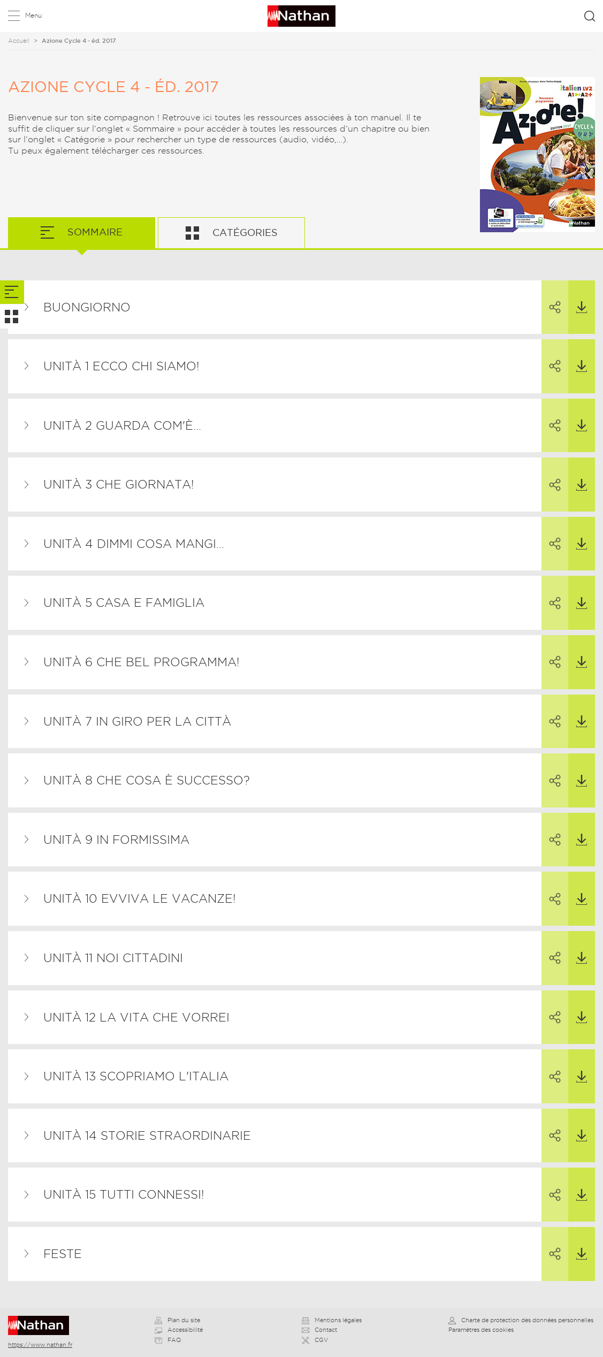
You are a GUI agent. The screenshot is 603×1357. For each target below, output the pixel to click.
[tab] (12, 292)
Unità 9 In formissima (116, 839)
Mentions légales (332, 1320)
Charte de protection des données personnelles (520, 1320)
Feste (62, 1253)
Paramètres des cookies (481, 1329)
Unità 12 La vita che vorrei (136, 1017)
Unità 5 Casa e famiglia (123, 602)
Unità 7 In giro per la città (137, 721)
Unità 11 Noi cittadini (113, 957)
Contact (319, 1329)
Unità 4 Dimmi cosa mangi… (133, 543)
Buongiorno (87, 307)
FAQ (168, 1340)
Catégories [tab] (244, 232)
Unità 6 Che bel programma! (141, 661)
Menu (33, 15)
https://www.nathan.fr (40, 1344)
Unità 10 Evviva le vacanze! (139, 898)
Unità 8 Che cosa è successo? (146, 780)
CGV (315, 1340)
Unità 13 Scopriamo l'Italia (135, 1076)
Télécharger (577, 297)
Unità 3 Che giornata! (118, 484)
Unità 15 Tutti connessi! (123, 1194)
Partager (551, 297)
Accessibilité (179, 1329)
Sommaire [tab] (94, 232)
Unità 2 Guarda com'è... (122, 425)
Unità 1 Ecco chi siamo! (121, 366)
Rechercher (589, 16)
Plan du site (177, 1320)
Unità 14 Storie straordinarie (147, 1135)
